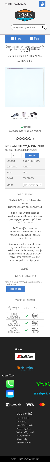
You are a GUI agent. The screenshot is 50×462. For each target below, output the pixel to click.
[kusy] (16, 155)
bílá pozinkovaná (13, 49)
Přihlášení (8, 3)
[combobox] (32, 185)
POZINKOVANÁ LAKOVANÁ (33, 46)
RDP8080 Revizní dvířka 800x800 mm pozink (13, 330)
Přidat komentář (15, 288)
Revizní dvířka (16, 46)
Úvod (8, 46)
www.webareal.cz (32, 458)
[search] (44, 28)
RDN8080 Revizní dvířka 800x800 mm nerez (14, 323)
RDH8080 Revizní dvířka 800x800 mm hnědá (13, 316)
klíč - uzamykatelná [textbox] (31, 184)
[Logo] (25, 15)
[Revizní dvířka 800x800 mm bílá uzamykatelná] (25, 67)
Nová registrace (20, 3)
